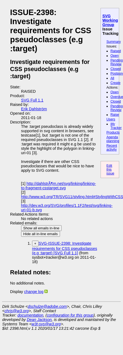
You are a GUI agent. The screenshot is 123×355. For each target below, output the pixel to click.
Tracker (116, 126)
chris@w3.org (16, 311)
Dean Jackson (39, 319)
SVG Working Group (110, 20)
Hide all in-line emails (40, 234)
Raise (114, 115)
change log (33, 291)
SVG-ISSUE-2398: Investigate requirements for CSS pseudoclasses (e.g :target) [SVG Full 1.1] (64, 248)
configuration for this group (70, 315)
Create (115, 83)
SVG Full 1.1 (32, 100)
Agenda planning (112, 139)
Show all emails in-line (41, 228)
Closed (115, 69)
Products (112, 132)
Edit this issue (110, 169)
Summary (113, 42)
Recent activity (111, 147)
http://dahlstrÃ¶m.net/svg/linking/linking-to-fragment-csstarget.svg (58, 185)
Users (110, 119)
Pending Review (116, 62)
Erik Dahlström (34, 109)
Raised (115, 51)
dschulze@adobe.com (47, 306)
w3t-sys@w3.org (46, 324)
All (112, 78)
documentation (30, 315)
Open (114, 56)
